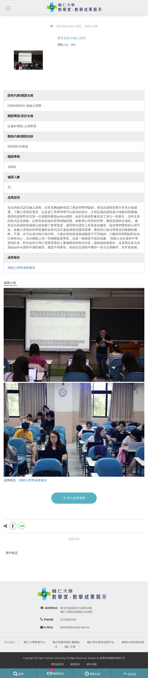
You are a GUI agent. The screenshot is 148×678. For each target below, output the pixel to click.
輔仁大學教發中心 (34, 642)
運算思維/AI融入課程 (68, 26)
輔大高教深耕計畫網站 (66, 642)
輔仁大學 (70, 646)
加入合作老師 (74, 497)
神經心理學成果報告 (21, 267)
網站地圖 (92, 664)
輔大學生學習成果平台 (100, 642)
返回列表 (74, 539)
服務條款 (75, 664)
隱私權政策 (57, 664)
